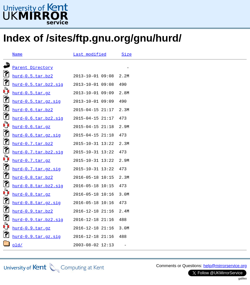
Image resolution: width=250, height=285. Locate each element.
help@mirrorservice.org (225, 265)
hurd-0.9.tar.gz (31, 228)
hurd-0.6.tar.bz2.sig (37, 118)
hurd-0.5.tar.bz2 (32, 76)
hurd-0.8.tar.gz (31, 194)
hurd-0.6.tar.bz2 (32, 109)
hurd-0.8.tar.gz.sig (36, 202)
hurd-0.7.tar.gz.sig (36, 169)
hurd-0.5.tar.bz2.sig (37, 84)
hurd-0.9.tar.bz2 (32, 211)
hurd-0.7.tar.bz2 (32, 143)
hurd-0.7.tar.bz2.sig (37, 152)
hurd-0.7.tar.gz (31, 160)
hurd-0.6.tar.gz (31, 126)
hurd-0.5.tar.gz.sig (36, 101)
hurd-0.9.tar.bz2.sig (37, 219)
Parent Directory (32, 67)
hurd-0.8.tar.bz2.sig (37, 185)
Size (126, 54)
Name (17, 54)
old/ (17, 245)
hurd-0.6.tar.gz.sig (36, 135)
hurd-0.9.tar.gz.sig (36, 236)
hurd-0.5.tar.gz (31, 93)
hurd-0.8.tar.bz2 (32, 177)
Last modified (89, 54)
